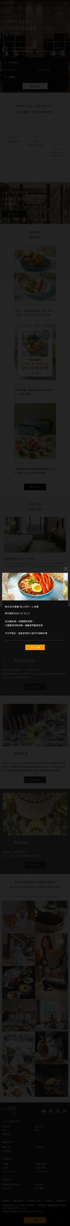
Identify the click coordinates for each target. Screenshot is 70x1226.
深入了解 (35, 647)
